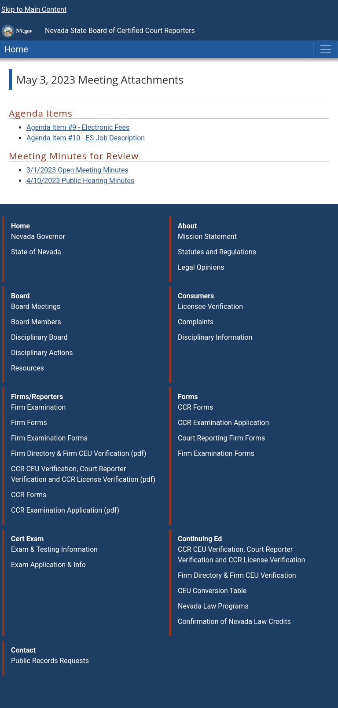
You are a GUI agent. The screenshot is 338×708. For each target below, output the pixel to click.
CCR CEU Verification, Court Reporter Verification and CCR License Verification (241, 554)
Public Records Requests (50, 661)
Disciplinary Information (215, 337)
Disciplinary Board (39, 337)
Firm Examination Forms (49, 438)
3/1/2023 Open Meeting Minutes (77, 170)
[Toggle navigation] (325, 49)
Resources (27, 368)
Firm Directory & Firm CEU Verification (237, 575)
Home (14, 49)
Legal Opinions (201, 267)
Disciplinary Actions (42, 352)
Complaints (195, 322)
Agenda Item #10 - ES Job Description (85, 138)
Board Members (36, 322)
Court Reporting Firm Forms (221, 438)
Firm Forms (29, 422)
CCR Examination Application (223, 422)
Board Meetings (35, 306)
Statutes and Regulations (217, 252)
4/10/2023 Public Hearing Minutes (80, 180)
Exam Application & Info (48, 565)
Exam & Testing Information (54, 549)
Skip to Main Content (33, 9)
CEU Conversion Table (212, 591)
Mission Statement (207, 236)
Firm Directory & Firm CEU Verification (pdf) (78, 453)
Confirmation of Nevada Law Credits (234, 621)
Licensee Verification (210, 306)
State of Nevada (36, 252)
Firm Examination (38, 407)
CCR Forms (28, 495)
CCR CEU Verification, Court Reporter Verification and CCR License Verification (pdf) (83, 474)
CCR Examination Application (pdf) (65, 510)
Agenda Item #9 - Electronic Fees (77, 127)
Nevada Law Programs (213, 606)
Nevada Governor (38, 236)
